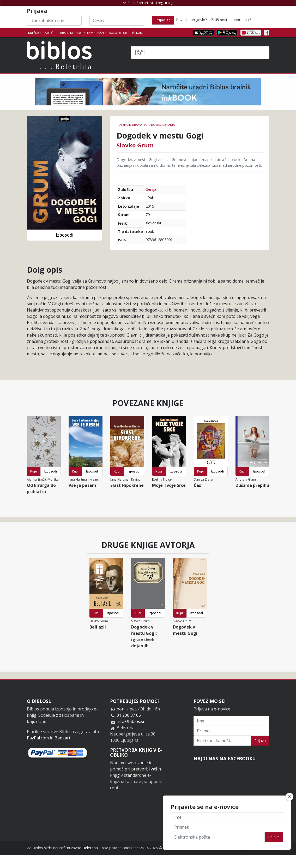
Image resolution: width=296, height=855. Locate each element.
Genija (151, 189)
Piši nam (136, 33)
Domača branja (163, 125)
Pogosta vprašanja (91, 33)
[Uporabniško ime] (54, 21)
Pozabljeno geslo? (191, 19)
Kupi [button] (33, 471)
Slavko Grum (135, 145)
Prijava (260, 740)
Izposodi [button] (64, 235)
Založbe (50, 33)
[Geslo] (116, 21)
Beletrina (90, 847)
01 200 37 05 (129, 715)
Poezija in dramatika (132, 125)
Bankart (62, 738)
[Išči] (200, 52)
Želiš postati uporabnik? (231, 19)
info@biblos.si (130, 721)
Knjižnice (34, 33)
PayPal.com (38, 738)
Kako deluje (118, 33)
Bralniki (66, 33)
